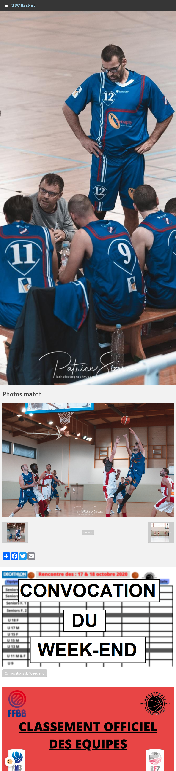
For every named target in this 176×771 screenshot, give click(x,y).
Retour (88, 532)
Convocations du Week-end (24, 673)
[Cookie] (10, 761)
